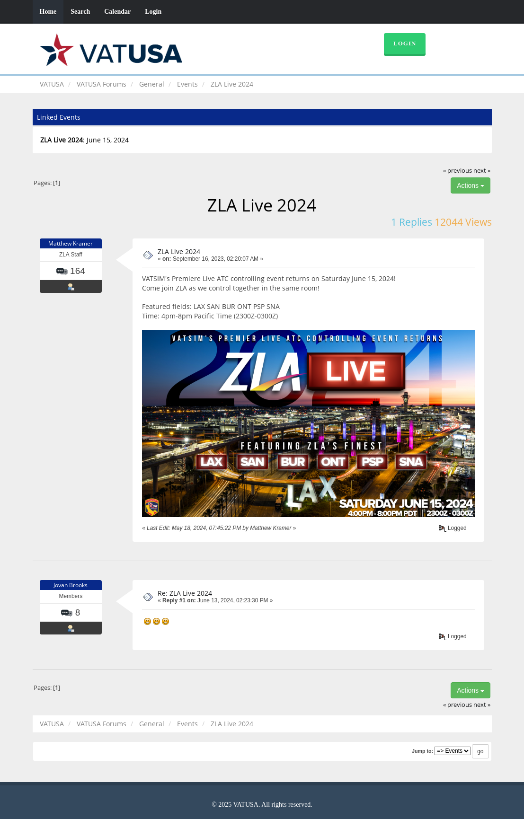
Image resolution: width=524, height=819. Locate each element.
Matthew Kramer (70, 243)
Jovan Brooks (70, 585)
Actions (470, 185)
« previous (457, 171)
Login (153, 11)
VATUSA (52, 83)
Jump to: (422, 751)
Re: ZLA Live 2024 (185, 593)
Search (80, 11)
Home (48, 11)
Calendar (117, 11)
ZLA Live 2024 (179, 251)
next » (481, 171)
